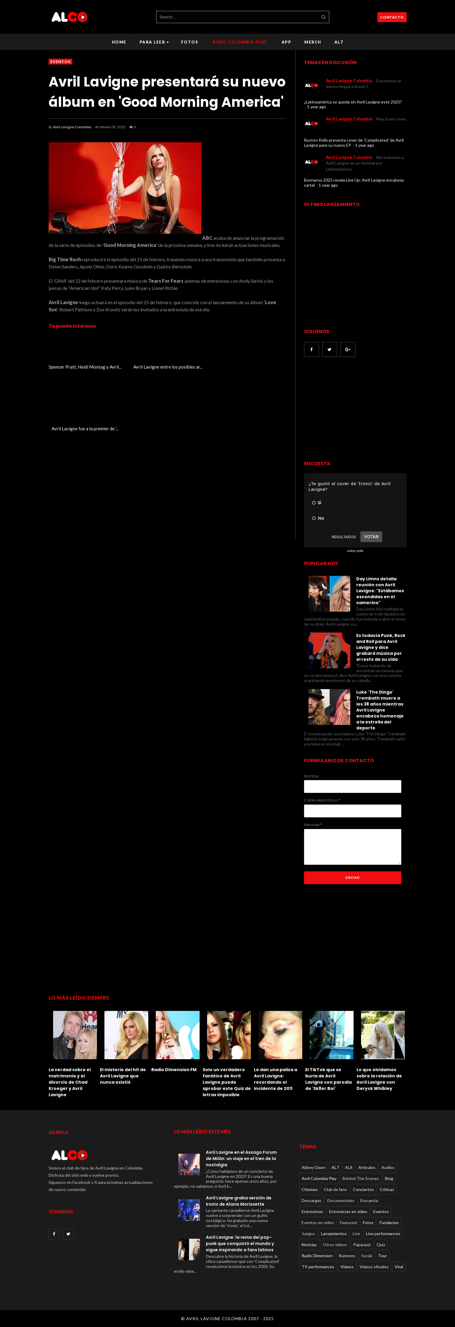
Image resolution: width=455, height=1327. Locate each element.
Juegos (308, 1233)
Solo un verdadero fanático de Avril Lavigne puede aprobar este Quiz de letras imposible (227, 1082)
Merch (312, 42)
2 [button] (231, 1106)
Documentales (340, 1200)
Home (119, 42)
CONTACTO (392, 17)
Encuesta (369, 1200)
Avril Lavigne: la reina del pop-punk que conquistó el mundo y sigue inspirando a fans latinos (240, 1243)
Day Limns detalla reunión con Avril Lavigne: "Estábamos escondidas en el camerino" (380, 591)
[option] (74, 1052)
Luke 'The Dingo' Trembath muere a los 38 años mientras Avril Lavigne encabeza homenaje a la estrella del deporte (380, 710)
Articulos (366, 1167)
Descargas (311, 1200)
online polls (355, 551)
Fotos (189, 42)
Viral (399, 1266)
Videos (347, 1266)
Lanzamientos (334, 1233)
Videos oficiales (374, 1266)
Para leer (154, 42)
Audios (387, 1167)
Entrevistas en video (348, 1211)
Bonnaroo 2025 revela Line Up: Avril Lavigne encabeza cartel (354, 182)
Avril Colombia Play (240, 42)
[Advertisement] (354, 409)
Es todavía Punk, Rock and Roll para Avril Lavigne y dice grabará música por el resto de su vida (380, 647)
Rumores (347, 1255)
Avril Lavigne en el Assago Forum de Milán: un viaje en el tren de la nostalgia (241, 1158)
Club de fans (335, 1189)
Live (356, 1233)
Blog (389, 1178)
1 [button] (225, 1106)
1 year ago (316, 106)
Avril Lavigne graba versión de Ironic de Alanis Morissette (239, 1201)
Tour (382, 1255)
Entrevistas (312, 1211)
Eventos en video (318, 1222)
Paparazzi (362, 1244)
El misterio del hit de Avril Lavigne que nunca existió (123, 1076)
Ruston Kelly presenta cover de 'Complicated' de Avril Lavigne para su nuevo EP (354, 142)
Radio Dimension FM (174, 1070)
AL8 (348, 1167)
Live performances (383, 1233)
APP (286, 42)
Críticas (387, 1189)
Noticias (309, 1244)
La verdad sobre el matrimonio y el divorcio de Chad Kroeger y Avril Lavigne (70, 1082)
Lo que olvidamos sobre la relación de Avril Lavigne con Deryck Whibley (379, 1079)
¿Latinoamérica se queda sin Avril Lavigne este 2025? (353, 101)
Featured (348, 1222)
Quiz (381, 1244)
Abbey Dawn (314, 1167)
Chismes (310, 1189)
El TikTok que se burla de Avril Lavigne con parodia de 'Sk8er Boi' (328, 1079)
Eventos (60, 61)
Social (366, 1255)
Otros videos (335, 1244)
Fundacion (389, 1222)
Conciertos (363, 1189)
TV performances (318, 1266)
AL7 (338, 42)
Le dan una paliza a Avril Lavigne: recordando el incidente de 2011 (275, 1079)
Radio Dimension (317, 1255)
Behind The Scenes (361, 1178)
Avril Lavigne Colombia (72, 127)
